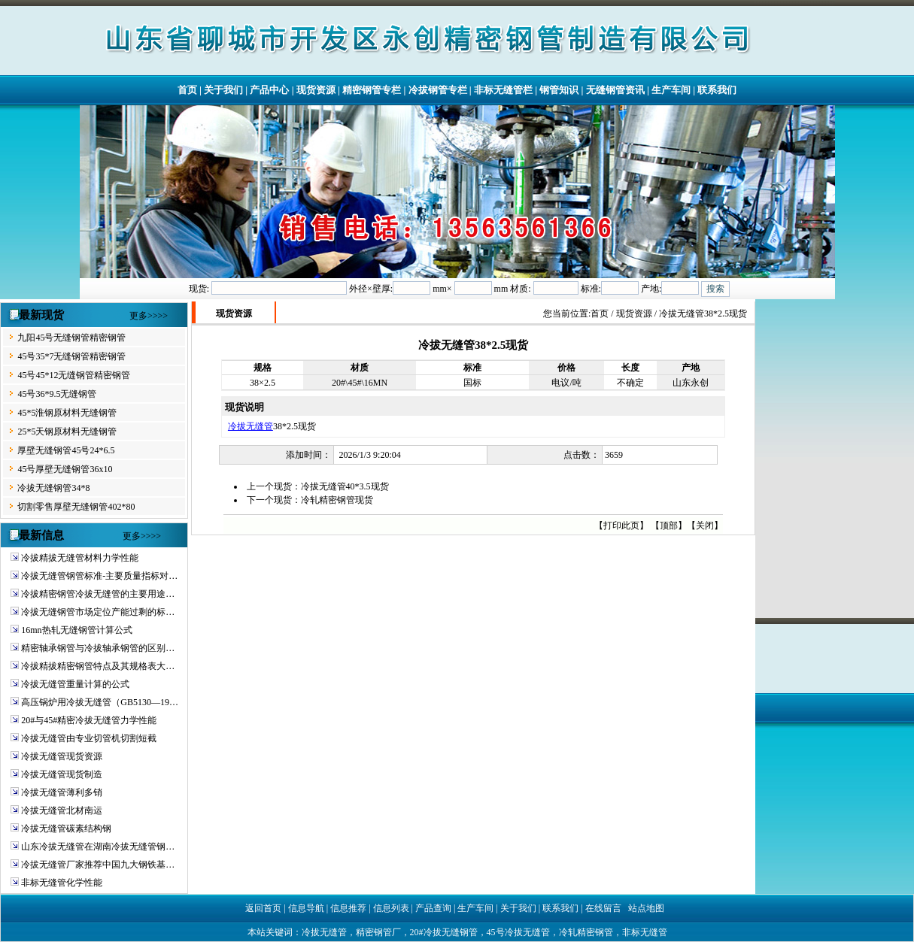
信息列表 (391, 908)
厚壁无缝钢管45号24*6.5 (65, 450)
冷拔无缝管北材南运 (61, 810)
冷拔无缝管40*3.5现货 (345, 486)
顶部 (669, 525)
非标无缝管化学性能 (61, 882)
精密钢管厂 (378, 932)
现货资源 (316, 89)
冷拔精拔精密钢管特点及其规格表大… (98, 666)
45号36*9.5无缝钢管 (56, 394)
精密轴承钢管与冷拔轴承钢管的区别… (98, 648)
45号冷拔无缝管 (518, 932)
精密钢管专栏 (371, 89)
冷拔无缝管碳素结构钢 (66, 828)
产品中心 (269, 89)
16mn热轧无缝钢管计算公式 (76, 630)
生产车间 (671, 89)
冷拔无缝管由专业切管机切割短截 (88, 738)
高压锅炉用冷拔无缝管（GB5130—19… (99, 702)
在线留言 (603, 908)
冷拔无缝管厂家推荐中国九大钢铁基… (98, 864)
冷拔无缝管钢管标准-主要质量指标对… (99, 576)
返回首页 (263, 908)
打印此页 (621, 525)
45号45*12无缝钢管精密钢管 (73, 375)
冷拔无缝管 (250, 426)
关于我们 (223, 89)
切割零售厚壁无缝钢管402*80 (76, 506)
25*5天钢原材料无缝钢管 (67, 431)
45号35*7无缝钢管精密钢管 (71, 356)
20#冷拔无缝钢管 (444, 932)
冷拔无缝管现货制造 (61, 774)
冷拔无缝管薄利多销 (61, 792)
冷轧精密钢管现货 (337, 500)
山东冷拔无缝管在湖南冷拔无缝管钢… (98, 846)
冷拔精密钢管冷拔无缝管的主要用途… (98, 594)
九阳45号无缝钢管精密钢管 (71, 337)
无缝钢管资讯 (615, 89)
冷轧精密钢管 (586, 932)
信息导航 (306, 908)
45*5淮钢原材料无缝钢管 (67, 412)
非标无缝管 (644, 932)
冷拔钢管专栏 (437, 89)
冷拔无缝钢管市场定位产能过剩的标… (98, 612)
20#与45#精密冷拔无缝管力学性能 (88, 720)
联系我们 (716, 89)
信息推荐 (348, 908)
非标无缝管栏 (503, 89)
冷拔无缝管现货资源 (61, 756)
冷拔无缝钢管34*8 (53, 488)
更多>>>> (148, 315)
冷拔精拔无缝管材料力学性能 (79, 558)
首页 (187, 89)
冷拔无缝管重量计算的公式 (75, 684)
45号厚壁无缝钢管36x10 (64, 469)
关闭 (705, 525)
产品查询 (433, 908)
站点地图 (646, 908)
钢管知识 (558, 89)
